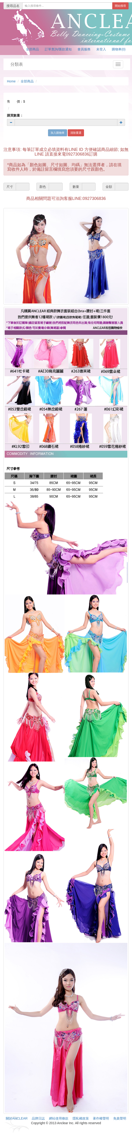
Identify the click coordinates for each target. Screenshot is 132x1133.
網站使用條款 (58, 1118)
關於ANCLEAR (17, 1118)
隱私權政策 (81, 1118)
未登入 (101, 49)
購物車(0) (119, 49)
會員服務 (83, 49)
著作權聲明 (101, 1118)
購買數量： (15, 115)
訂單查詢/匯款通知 (58, 49)
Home (11, 81)
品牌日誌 (38, 1118)
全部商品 (32, 49)
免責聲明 (119, 1118)
